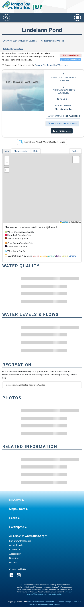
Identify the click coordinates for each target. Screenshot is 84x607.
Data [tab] (35, 151)
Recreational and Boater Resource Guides (25, 384)
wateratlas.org (34, 535)
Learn (13, 518)
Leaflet (64, 222)
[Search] (6, 17)
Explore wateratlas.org (20, 541)
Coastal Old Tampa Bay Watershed (51, 65)
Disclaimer (14, 558)
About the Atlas (16, 545)
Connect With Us (17, 569)
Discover (15, 500)
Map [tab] (7, 151)
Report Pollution (71, 55)
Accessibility (15, 554)
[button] (6, 158)
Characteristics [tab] (21, 151)
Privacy (12, 562)
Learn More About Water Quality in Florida (42, 142)
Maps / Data (17, 508)
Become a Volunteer (70, 59)
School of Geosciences (54, 602)
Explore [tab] (75, 151)
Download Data (62, 130)
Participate (16, 527)
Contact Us (14, 549)
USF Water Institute (36, 602)
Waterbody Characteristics (62, 123)
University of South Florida (48, 604)
